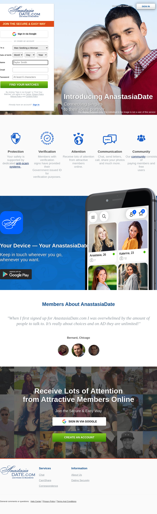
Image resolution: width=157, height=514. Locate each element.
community (138, 156)
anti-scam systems (19, 165)
